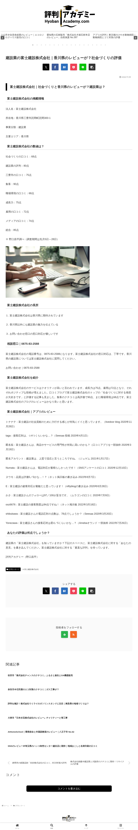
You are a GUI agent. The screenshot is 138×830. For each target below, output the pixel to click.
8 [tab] (62, 45)
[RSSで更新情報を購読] (73, 635)
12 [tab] (79, 45)
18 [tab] (105, 45)
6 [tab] (54, 45)
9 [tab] (67, 45)
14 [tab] (88, 45)
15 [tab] (92, 45)
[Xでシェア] (45, 67)
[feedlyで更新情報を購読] (64, 635)
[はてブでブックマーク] (64, 67)
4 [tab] (45, 45)
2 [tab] (37, 45)
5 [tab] (49, 45)
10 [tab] (71, 45)
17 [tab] (101, 45)
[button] (92, 67)
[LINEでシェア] (83, 67)
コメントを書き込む (69, 790)
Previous (2, 37)
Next (135, 37)
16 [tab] (96, 45)
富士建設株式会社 (31, 570)
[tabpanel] (23, 38)
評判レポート (13, 570)
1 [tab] (32, 45)
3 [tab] (41, 45)
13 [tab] (84, 45)
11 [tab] (75, 45)
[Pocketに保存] (73, 67)
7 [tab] (58, 45)
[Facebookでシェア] (54, 67)
